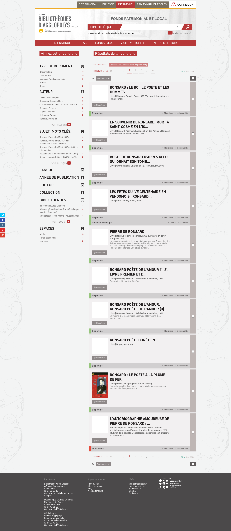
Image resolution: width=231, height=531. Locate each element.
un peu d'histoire (165, 43)
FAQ (90, 488)
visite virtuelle (133, 43)
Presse (82, 43)
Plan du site (93, 484)
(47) (61, 124)
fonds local (104, 43)
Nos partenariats (95, 491)
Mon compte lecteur (137, 484)
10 (182, 71)
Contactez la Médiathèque (56, 509)
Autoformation (134, 488)
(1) (61, 221)
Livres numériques (136, 486)
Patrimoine (133, 493)
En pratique (61, 43)
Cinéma (132, 491)
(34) (61, 163)
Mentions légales (95, 486)
